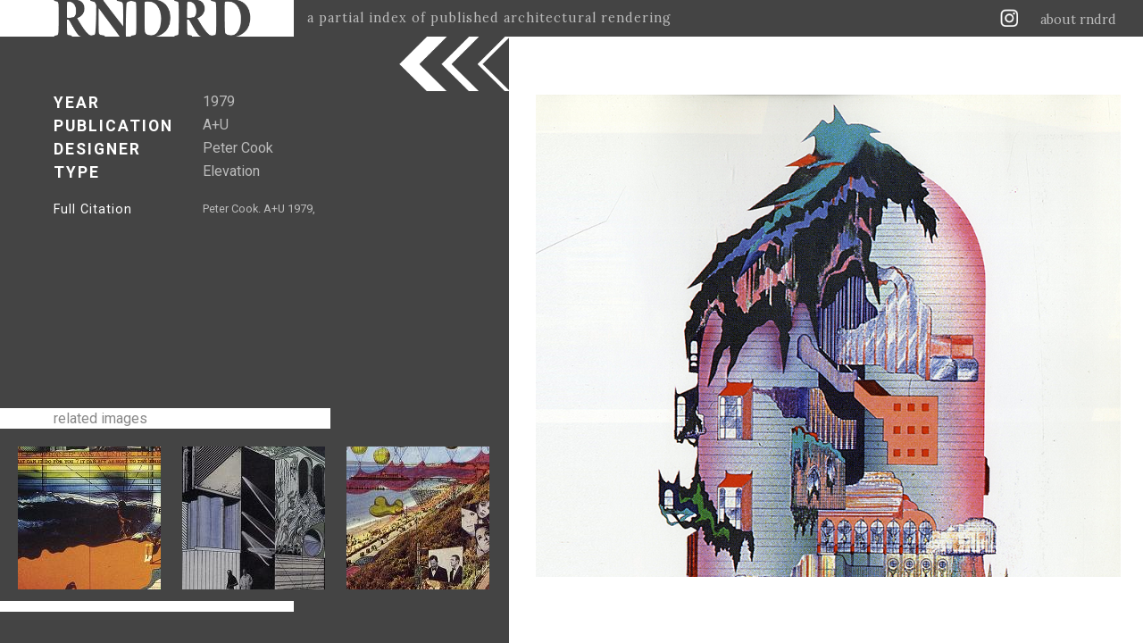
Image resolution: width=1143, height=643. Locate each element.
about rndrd (1078, 20)
